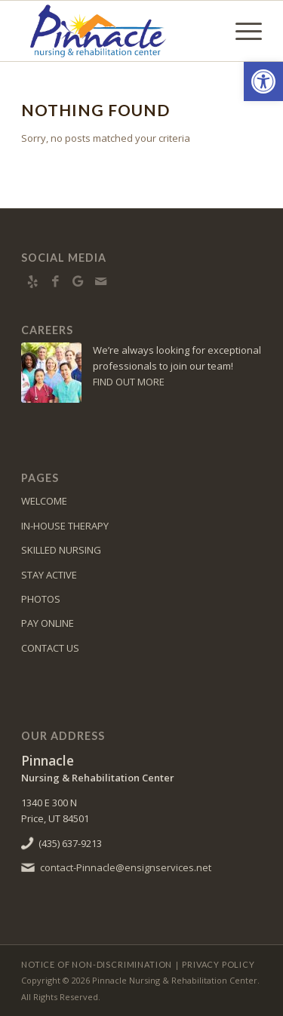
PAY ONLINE (47, 623)
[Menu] (241, 31)
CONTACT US (50, 648)
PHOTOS (40, 599)
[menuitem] (241, 31)
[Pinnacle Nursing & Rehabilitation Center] (117, 31)
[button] (263, 81)
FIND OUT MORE (129, 381)
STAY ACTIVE (49, 575)
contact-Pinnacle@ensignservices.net (125, 867)
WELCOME (44, 501)
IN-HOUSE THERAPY (65, 526)
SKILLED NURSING (61, 550)
